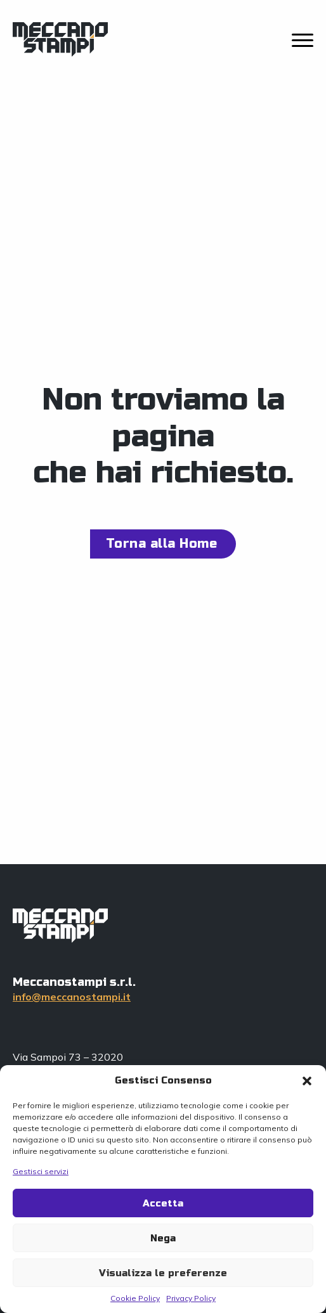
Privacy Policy (191, 1298)
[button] (307, 1081)
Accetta (163, 1203)
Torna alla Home (162, 544)
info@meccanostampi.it (72, 996)
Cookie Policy (135, 1298)
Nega (163, 1238)
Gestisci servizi (40, 1171)
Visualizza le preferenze (163, 1273)
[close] (302, 41)
